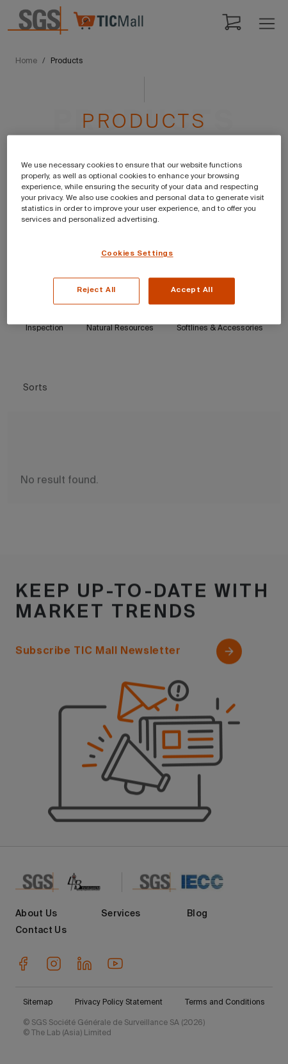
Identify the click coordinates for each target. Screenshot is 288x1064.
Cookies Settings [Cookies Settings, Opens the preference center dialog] (137, 254)
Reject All (96, 291)
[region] (144, 229)
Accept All (192, 291)
